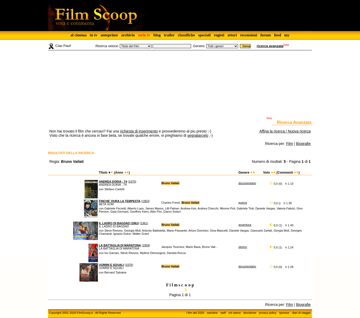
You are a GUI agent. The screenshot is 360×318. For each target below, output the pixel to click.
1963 (145, 201)
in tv (93, 35)
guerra (242, 202)
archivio (128, 35)
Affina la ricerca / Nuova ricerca (285, 131)
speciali (204, 35)
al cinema (78, 35)
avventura (244, 224)
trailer (169, 35)
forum (265, 35)
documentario (247, 183)
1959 (146, 245)
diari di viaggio (301, 312)
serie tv (144, 35)
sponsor (284, 312)
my (287, 35)
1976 (129, 264)
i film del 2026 (195, 312)
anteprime (109, 35)
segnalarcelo (197, 135)
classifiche (186, 35)
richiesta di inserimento (139, 131)
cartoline (212, 312)
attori (232, 35)
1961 (144, 223)
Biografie (303, 143)
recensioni (248, 35)
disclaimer (250, 312)
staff (223, 312)
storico (242, 246)
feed (277, 35)
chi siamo (235, 312)
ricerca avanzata (270, 46)
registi (219, 35)
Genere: (199, 46)
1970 (132, 181)
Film (289, 143)
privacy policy (268, 312)
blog (157, 35)
